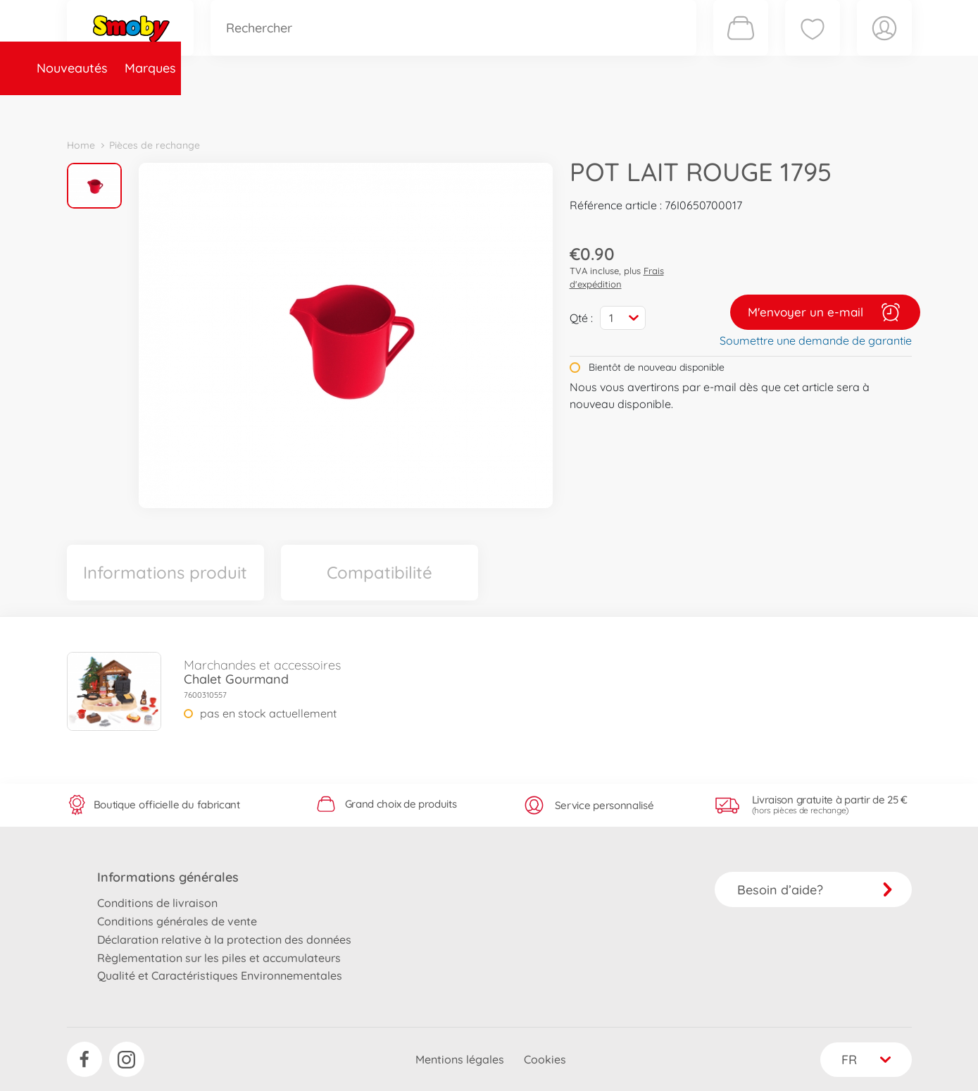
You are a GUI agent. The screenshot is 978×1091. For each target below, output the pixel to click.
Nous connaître (679, 108)
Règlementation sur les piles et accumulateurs (219, 958)
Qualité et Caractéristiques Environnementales (219, 975)
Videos (465, 108)
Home (81, 145)
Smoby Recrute (828, 108)
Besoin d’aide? (815, 890)
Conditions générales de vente (177, 921)
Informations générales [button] (168, 877)
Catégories (264, 108)
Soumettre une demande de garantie (816, 340)
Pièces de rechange (370, 108)
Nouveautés (110, 108)
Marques (189, 108)
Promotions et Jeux (559, 108)
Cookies (545, 1059)
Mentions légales (459, 1059)
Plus (754, 108)
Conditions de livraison (157, 903)
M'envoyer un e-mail (825, 312)
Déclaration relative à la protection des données (224, 939)
